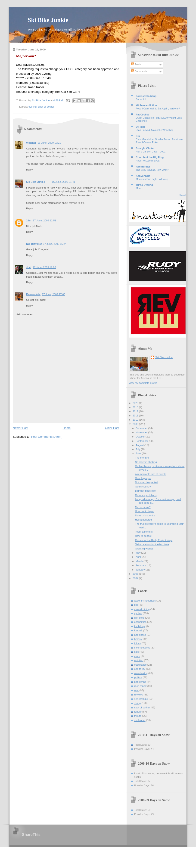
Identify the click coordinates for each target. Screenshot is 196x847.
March (139, 561)
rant (136, 690)
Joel (28, 267)
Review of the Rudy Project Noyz (153, 540)
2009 (136, 424)
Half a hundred (143, 519)
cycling (32, 106)
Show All (182, 195)
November (142, 432)
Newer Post (20, 428)
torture (138, 711)
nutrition (138, 660)
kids (136, 651)
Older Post (112, 428)
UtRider (140, 126)
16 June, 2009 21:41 (63, 181)
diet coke (139, 617)
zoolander (140, 720)
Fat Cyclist (142, 114)
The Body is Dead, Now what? (152, 170)
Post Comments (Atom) (46, 436)
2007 (136, 578)
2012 (136, 411)
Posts (136, 64)
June (139, 453)
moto (137, 656)
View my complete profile (143, 383)
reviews (138, 694)
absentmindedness (145, 600)
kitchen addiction (146, 105)
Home (67, 428)
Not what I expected (146, 482)
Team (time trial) (144, 531)
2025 (136, 403)
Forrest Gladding (146, 96)
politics (138, 677)
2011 (136, 415)
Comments (139, 71)
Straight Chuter (145, 148)
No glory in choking (146, 462)
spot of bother (46, 106)
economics (140, 622)
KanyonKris (33, 294)
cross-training (141, 609)
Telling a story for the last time (152, 544)
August (140, 445)
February (141, 565)
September (142, 441)
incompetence (142, 647)
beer (136, 604)
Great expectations (146, 495)
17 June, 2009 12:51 (44, 220)
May (138, 552)
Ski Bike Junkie (48, 20)
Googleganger (143, 478)
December (142, 428)
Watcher (31, 142)
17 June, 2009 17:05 (53, 294)
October (140, 436)
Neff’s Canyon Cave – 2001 (150, 151)
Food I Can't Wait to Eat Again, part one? (158, 108)
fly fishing (139, 626)
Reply (29, 169)
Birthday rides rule (145, 490)
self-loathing (141, 699)
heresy (138, 639)
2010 (136, 419)
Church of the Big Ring (150, 157)
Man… (139, 188)
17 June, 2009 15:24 (54, 243)
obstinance (140, 664)
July (138, 449)
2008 (136, 573)
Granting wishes (144, 548)
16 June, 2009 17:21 (49, 142)
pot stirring (140, 681)
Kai (138, 136)
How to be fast (143, 535)
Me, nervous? (143, 507)
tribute (137, 715)
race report (140, 686)
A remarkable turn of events (150, 474)
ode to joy (139, 668)
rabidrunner (143, 166)
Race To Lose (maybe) (148, 160)
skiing (137, 703)
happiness (140, 634)
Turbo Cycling (144, 184)
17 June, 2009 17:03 (44, 267)
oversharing (141, 673)
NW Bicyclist (34, 243)
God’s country (143, 486)
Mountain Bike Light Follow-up (152, 179)
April (138, 556)
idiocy (137, 643)
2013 (136, 407)
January (140, 569)
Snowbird (141, 99)
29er (28, 220)
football (138, 630)
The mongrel (142, 457)
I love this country (145, 515)
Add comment (25, 314)
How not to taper (144, 511)
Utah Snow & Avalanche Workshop (154, 130)
